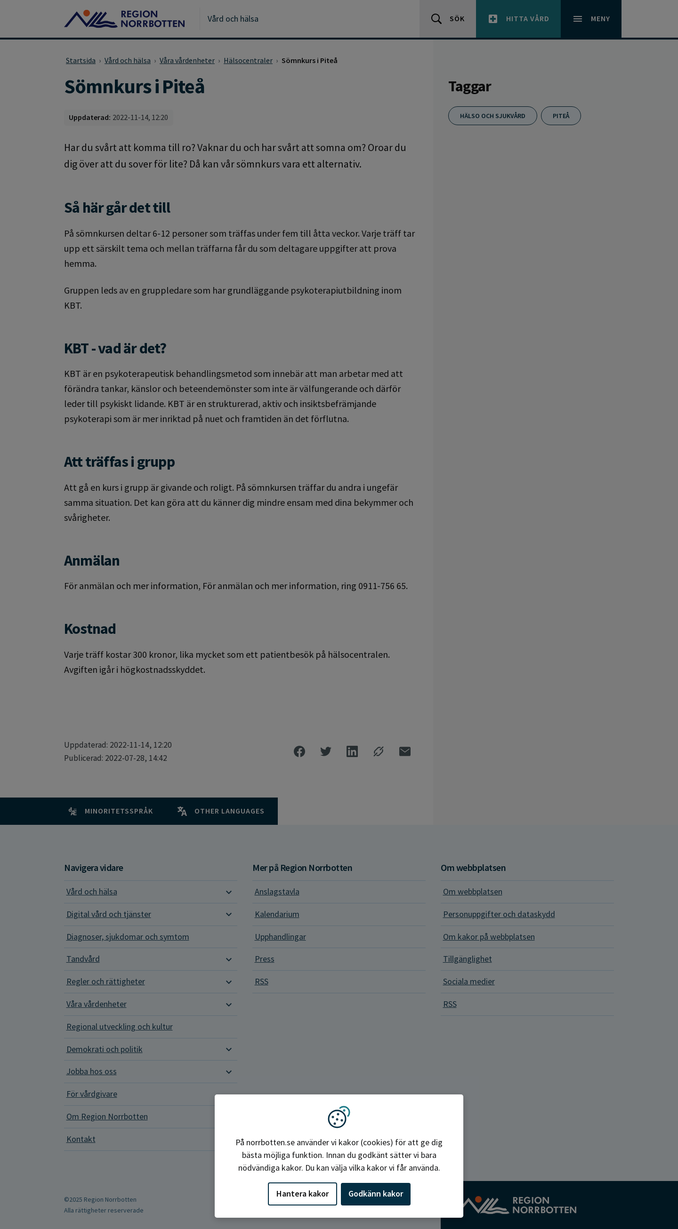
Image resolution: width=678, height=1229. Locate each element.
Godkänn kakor (375, 1193)
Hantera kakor (302, 1193)
